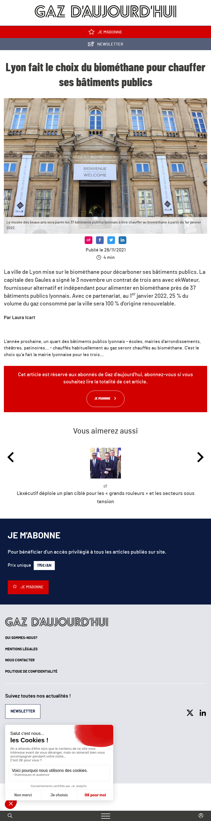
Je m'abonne (105, 33)
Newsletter (105, 45)
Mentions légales (21, 649)
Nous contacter (20, 660)
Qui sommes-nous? (21, 638)
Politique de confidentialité (31, 671)
